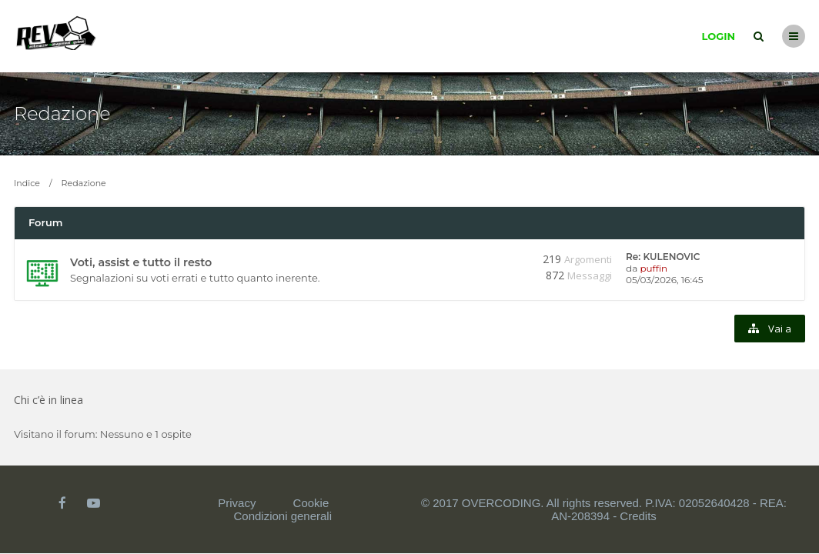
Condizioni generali (282, 515)
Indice (27, 183)
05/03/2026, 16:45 (665, 279)
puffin (653, 268)
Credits (638, 515)
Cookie (311, 502)
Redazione (62, 113)
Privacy (237, 502)
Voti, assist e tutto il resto (141, 262)
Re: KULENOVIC (663, 256)
